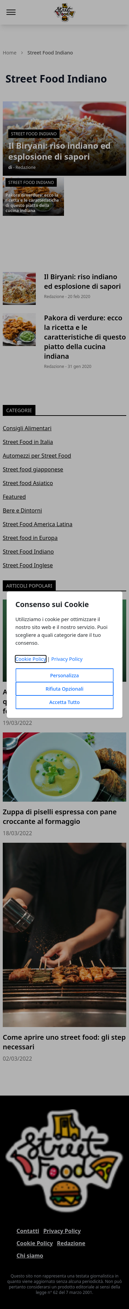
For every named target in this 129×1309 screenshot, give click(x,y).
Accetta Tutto (64, 702)
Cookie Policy (30, 659)
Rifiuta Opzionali (64, 689)
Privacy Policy (67, 659)
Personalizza (64, 675)
